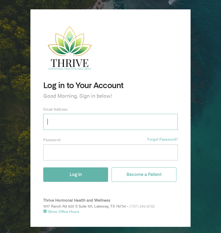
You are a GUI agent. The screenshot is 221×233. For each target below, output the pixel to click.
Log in (76, 175)
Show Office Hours (61, 211)
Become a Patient (144, 175)
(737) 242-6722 (142, 206)
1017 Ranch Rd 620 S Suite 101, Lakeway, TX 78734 (84, 206)
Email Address (55, 109)
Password (51, 139)
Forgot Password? (162, 139)
